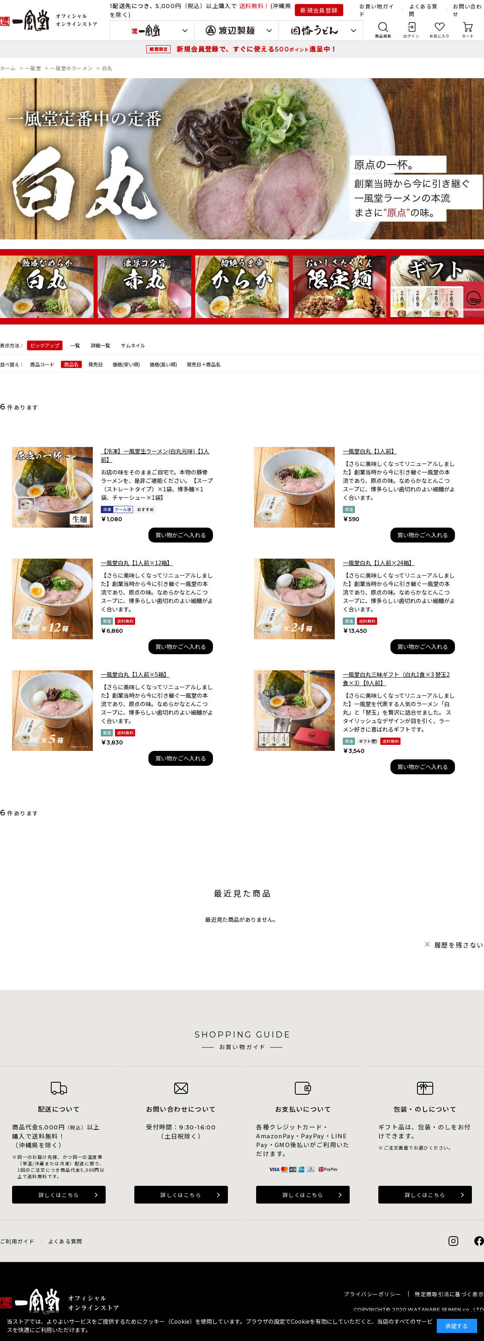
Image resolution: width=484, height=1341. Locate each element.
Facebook (479, 1241)
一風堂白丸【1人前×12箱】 (137, 563)
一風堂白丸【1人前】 (370, 451)
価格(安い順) (126, 364)
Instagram (453, 1241)
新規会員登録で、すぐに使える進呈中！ (257, 49)
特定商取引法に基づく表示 (449, 1294)
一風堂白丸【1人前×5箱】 (135, 674)
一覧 (75, 345)
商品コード (42, 364)
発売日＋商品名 (204, 364)
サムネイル (133, 345)
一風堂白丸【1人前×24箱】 (379, 563)
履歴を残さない (459, 945)
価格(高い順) (163, 364)
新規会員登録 (319, 10)
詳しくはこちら (59, 1195)
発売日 (95, 364)
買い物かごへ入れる (180, 535)
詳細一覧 (100, 345)
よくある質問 (65, 1241)
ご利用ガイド (17, 1241)
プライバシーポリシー (372, 1294)
